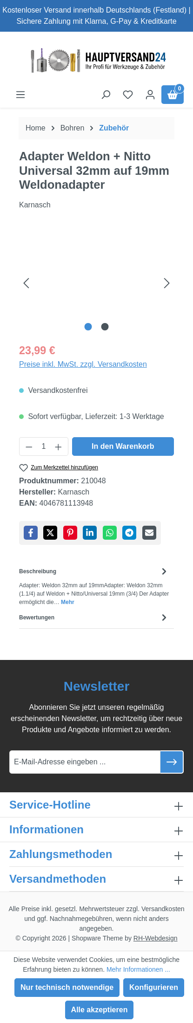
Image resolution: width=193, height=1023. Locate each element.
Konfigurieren (153, 987)
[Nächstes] (167, 283)
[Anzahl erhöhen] (58, 446)
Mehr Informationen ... (138, 969)
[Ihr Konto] (150, 94)
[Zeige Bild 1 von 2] (88, 326)
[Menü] (20, 94)
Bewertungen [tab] (94, 617)
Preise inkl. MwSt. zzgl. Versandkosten (83, 364)
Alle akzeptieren (99, 1010)
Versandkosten (163, 909)
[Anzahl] (44, 446)
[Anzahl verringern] (29, 446)
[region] (96, 282)
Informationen (46, 829)
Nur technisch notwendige (66, 987)
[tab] (94, 586)
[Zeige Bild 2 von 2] (105, 326)
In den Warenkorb (123, 446)
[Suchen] (105, 94)
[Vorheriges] (26, 283)
